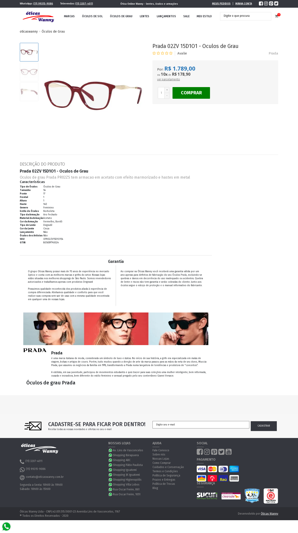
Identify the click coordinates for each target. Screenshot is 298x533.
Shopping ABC (122, 460)
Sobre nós (158, 454)
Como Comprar (161, 463)
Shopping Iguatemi (125, 470)
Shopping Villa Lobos (126, 484)
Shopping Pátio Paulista (128, 465)
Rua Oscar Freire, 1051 (126, 494)
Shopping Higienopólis (127, 479)
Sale (186, 16)
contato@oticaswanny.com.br (42, 477)
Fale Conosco (160, 450)
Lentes (144, 16)
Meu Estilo (204, 16)
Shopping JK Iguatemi (126, 474)
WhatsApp (110, 450)
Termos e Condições (165, 471)
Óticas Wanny (269, 513)
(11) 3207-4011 (84, 3)
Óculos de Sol (92, 16)
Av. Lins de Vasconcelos (128, 450)
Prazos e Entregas (163, 479)
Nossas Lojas (160, 458)
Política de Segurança (166, 475)
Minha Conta (243, 3)
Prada (273, 53)
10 (164, 74)
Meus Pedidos (221, 3)
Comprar (191, 92)
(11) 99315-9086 (43, 3)
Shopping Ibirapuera (126, 455)
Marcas (69, 16)
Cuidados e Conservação (168, 467)
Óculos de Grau (121, 16)
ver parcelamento (168, 79)
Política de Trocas (163, 483)
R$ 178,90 (181, 74)
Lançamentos (166, 16)
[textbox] (242, 15)
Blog (155, 488)
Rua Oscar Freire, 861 (126, 489)
